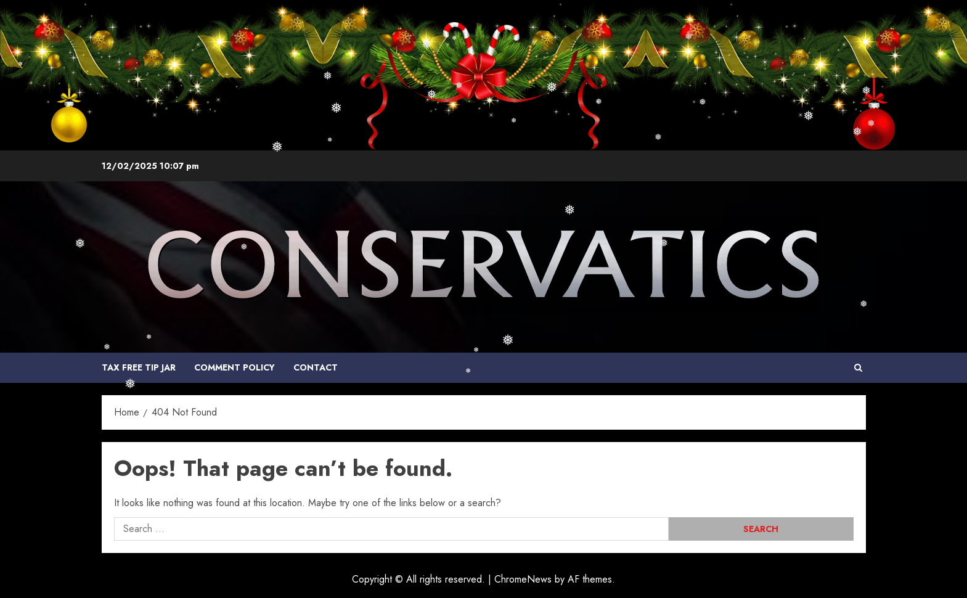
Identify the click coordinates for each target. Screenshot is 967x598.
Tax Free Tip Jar (139, 367)
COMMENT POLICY (234, 367)
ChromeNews (523, 579)
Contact (315, 367)
